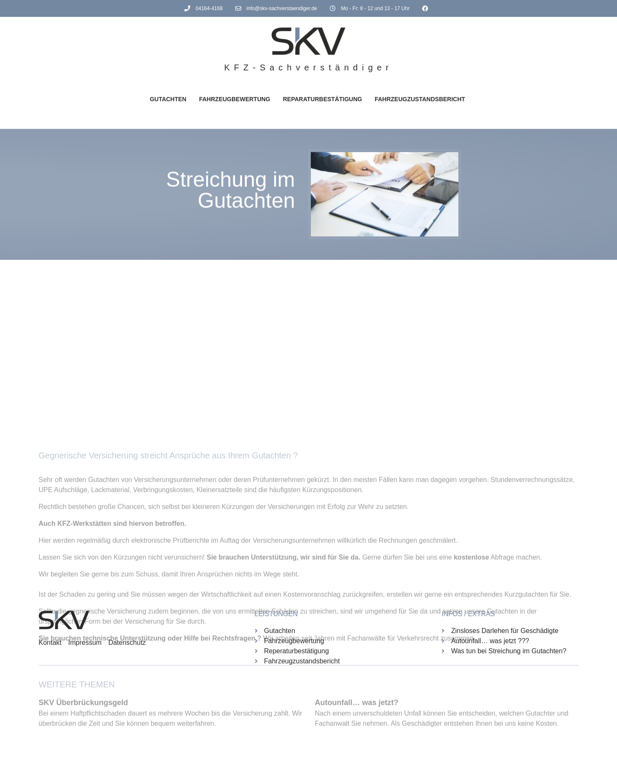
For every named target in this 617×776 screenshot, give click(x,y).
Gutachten (168, 99)
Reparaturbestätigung (322, 99)
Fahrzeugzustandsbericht (420, 99)
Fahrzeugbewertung (234, 99)
